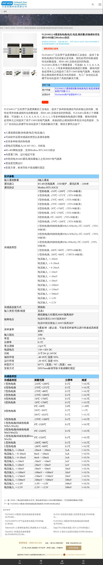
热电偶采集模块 (64, 44)
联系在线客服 (73, 548)
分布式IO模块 (92, 42)
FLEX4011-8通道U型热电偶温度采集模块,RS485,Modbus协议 (35, 504)
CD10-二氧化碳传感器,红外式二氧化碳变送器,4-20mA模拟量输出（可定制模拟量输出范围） (47, 500)
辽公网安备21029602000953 (76, 555)
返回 (4, 11)
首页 (1, 28)
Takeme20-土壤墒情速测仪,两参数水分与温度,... (27, 528)
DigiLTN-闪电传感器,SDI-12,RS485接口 (71, 528)
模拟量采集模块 (49, 44)
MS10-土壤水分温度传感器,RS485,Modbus (73, 532)
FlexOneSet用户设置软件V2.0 (68, 94)
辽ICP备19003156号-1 (53, 555)
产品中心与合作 (9, 28)
